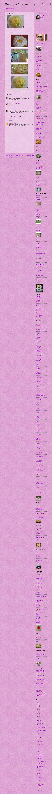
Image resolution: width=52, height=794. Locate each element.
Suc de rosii (37, 615)
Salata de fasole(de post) (39, 166)
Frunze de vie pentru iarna (39, 597)
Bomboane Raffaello (39, 509)
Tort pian (37, 474)
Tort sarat (37, 70)
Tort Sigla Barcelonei (39, 359)
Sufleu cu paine (38, 134)
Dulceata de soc (38, 592)
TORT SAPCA (38, 325)
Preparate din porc (38, 214)
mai (38, 716)
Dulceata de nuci (38, 591)
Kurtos (37, 534)
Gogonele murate (38, 604)
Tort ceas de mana (38, 387)
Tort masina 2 (38, 448)
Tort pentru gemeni (38, 469)
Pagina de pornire (10, 8)
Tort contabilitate (38, 390)
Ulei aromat (37, 658)
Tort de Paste (38, 409)
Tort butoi (37, 374)
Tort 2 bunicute (38, 337)
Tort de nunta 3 (38, 421)
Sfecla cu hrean (38, 613)
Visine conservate (39, 777)
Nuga (36, 254)
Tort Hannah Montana (39, 347)
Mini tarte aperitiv (38, 65)
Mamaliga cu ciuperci (39, 115)
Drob (36, 62)
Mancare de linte (38, 117)
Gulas (36, 114)
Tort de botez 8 (38, 416)
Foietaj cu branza (38, 532)
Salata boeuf (37, 163)
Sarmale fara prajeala (39, 128)
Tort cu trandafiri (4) (38, 407)
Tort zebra (37, 487)
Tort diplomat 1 (38, 438)
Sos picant (37, 614)
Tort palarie (37, 466)
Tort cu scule (37, 404)
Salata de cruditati (38, 610)
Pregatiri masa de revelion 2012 (40, 680)
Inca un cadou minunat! (39, 691)
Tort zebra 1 (37, 488)
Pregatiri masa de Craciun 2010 (40, 671)
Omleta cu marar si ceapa (39, 118)
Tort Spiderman (38, 360)
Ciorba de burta (38, 82)
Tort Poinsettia (38, 356)
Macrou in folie (38, 195)
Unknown (10, 123)
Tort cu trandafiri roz (38, 408)
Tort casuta (37, 385)
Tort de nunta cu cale (39, 430)
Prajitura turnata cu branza (39, 275)
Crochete (37, 61)
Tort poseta (37, 477)
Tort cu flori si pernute (39, 399)
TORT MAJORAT (38, 316)
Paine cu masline (38, 557)
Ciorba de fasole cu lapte (39, 87)
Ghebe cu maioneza (38, 64)
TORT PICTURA (38, 324)
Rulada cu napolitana (39, 276)
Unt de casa (37, 659)
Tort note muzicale (38, 461)
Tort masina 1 (38, 447)
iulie (38, 713)
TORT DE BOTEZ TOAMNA (40, 315)
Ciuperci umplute (38, 247)
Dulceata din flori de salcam (40, 593)
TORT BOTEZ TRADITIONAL (40, 301)
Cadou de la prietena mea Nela (40, 687)
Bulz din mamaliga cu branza (40, 104)
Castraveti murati (38, 579)
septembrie (39, 710)
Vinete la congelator (38, 619)
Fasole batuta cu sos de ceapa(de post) (40, 785)
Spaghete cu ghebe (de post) (40, 182)
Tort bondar (37, 372)
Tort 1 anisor (37, 333)
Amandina (37, 243)
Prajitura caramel (38, 258)
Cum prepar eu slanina (39, 213)
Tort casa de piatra (38, 382)
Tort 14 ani (37, 334)
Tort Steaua (37, 363)
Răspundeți (10, 100)
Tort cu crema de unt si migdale (40, 395)
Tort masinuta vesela (39, 460)
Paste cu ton (37, 181)
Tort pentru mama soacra (39, 470)
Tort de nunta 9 (38, 429)
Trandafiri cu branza (38, 540)
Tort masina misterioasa (39, 456)
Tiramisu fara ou (38, 332)
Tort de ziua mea (38, 434)
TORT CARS (37, 305)
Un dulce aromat (11, 110)
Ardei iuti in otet (38, 574)
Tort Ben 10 (37, 342)
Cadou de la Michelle (39, 696)
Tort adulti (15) (38, 365)
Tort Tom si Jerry (38, 364)
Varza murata (38, 618)
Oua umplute (39, 780)
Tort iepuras (37, 440)
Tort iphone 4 (37, 444)
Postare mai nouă (8, 155)
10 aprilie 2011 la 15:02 (15, 97)
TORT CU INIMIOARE (39, 306)
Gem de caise (39, 745)
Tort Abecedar (38, 338)
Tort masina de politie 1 (39, 453)
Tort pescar (37, 473)
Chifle (36, 551)
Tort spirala (37, 482)
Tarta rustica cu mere (39, 280)
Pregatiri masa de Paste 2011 (40, 675)
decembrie (39, 706)
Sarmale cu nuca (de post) (39, 125)
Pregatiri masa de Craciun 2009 (40, 670)
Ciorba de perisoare (38, 90)
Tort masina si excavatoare (39, 457)
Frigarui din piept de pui (39, 151)
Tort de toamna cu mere (39, 433)
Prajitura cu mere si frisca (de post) (41, 267)
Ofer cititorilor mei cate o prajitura (40, 695)
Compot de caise (38, 582)
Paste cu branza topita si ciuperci (40, 180)
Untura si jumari (38, 217)
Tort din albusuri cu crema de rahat (41, 435)
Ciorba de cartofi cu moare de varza (41, 83)
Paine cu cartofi (38, 556)
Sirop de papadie (38, 637)
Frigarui (37, 150)
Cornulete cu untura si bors (40, 529)
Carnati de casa (38, 210)
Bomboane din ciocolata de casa (40, 510)
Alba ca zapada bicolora (39, 240)
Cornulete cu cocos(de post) (40, 513)
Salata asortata (38, 162)
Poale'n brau (37, 539)
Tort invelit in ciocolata (39, 443)
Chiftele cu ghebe (38, 107)
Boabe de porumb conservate (40, 575)
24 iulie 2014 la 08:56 (15, 123)
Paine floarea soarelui (39, 560)
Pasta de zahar (38, 655)
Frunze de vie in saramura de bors (41, 596)
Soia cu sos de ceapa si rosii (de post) (41, 132)
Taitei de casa (38, 185)
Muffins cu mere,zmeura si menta (40, 253)
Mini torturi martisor (38, 296)
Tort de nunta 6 (38, 425)
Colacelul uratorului (38, 528)
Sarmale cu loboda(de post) (40, 124)
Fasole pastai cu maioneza (39, 113)
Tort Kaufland (38, 350)
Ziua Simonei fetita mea (39, 683)
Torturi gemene (38, 491)
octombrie (38, 709)
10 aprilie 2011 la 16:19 (17, 110)
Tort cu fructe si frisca (39, 400)
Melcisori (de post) (38, 536)
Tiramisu (37, 330)
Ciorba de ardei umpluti (39, 81)
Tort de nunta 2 (38, 420)
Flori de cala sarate (38, 653)
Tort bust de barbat (38, 373)
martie (38, 787)
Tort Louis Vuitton (38, 351)
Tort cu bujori (37, 394)
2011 (37, 705)
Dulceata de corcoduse (39, 588)
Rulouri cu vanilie (38, 278)
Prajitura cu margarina (39, 266)
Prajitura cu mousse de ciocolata (40, 269)
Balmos (37, 103)
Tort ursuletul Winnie (39, 486)
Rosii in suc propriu (38, 609)
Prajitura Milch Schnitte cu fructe (40, 257)
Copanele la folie (38, 149)
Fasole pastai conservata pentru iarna (41, 595)
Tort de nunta (37, 417)
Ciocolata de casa (38, 512)
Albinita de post (38, 242)
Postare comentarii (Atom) (13, 157)
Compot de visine (38, 584)
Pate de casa (37, 69)
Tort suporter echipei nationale (40, 483)
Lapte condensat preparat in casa (40, 654)
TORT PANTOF (38, 321)
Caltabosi (37, 209)
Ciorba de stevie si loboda (39, 91)
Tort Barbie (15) (38, 341)
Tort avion (37, 369)
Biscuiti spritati (38, 505)
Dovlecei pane (38, 108)
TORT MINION (38, 319)
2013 (37, 702)
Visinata (37, 641)
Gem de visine (38, 601)
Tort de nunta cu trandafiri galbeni (40, 431)
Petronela (10, 97)
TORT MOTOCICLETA (39, 320)
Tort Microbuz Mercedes (39, 354)
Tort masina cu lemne (39, 451)
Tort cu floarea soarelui (39, 396)
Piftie (36, 119)
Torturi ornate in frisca (39, 492)
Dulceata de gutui (39, 748)
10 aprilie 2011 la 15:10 (16, 103)
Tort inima (37, 442)
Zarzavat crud (38, 622)
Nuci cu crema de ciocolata (40, 517)
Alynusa (10, 103)
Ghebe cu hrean (39, 759)
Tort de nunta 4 (38, 422)
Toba (36, 215)
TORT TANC (37, 328)
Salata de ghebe (39, 758)
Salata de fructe (38, 230)
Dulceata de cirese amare (39, 587)
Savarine (37, 279)
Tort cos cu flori (38, 391)
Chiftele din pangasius (39, 60)
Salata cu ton (37, 198)
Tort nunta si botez (38, 464)
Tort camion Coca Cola (39, 377)
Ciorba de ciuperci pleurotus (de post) (41, 86)
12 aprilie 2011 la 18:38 (17, 116)
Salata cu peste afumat (39, 196)
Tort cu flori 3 (37, 398)
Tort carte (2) (37, 378)
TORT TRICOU (38, 329)
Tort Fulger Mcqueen (39, 346)
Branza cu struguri (38, 56)
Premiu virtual (39, 737)
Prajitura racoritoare (38, 274)
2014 (37, 701)
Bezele (37, 244)
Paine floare (37, 559)
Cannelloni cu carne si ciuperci (41, 783)
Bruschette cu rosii (38, 57)
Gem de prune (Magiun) (39, 600)
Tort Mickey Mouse (38, 352)
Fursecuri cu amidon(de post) (40, 514)
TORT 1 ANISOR (38, 297)
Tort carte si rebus (38, 381)
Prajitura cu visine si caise (39, 270)
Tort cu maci (37, 403)
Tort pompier (37, 475)
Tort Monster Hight (38, 355)
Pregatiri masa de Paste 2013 (40, 676)
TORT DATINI (38, 310)
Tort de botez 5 (38, 413)
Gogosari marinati (38, 606)
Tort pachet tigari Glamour (39, 465)
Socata (37, 638)
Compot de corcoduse (39, 583)
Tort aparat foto (38, 368)
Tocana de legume (38, 617)
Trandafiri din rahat (38, 657)
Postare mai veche (30, 155)
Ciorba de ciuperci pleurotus (41, 727)
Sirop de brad (38, 636)
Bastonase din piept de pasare (40, 55)
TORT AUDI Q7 (38, 300)
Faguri (37, 248)
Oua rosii (37, 66)
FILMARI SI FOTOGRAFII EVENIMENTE (39, 44)
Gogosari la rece (38, 605)
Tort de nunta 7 (38, 426)
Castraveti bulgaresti (39, 578)
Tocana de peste (38, 199)
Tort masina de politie (39, 452)
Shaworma (37, 129)
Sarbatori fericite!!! (38, 690)
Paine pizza (37, 561)
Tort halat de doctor (38, 439)
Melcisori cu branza (38, 552)
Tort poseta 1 (37, 478)
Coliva (36, 227)
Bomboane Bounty (38, 508)
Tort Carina (37, 343)
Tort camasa (37, 376)
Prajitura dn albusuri (38, 271)
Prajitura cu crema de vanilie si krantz (41, 259)
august (38, 712)
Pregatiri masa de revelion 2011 (40, 679)
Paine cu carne (38, 555)
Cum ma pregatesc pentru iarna (40, 694)
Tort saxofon (37, 479)
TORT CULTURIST (38, 309)
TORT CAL (37, 304)
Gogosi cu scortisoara (39, 533)
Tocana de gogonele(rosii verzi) (40, 137)
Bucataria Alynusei (16, 4)
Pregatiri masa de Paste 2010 (40, 674)
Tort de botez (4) (38, 412)
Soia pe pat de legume (39, 133)
